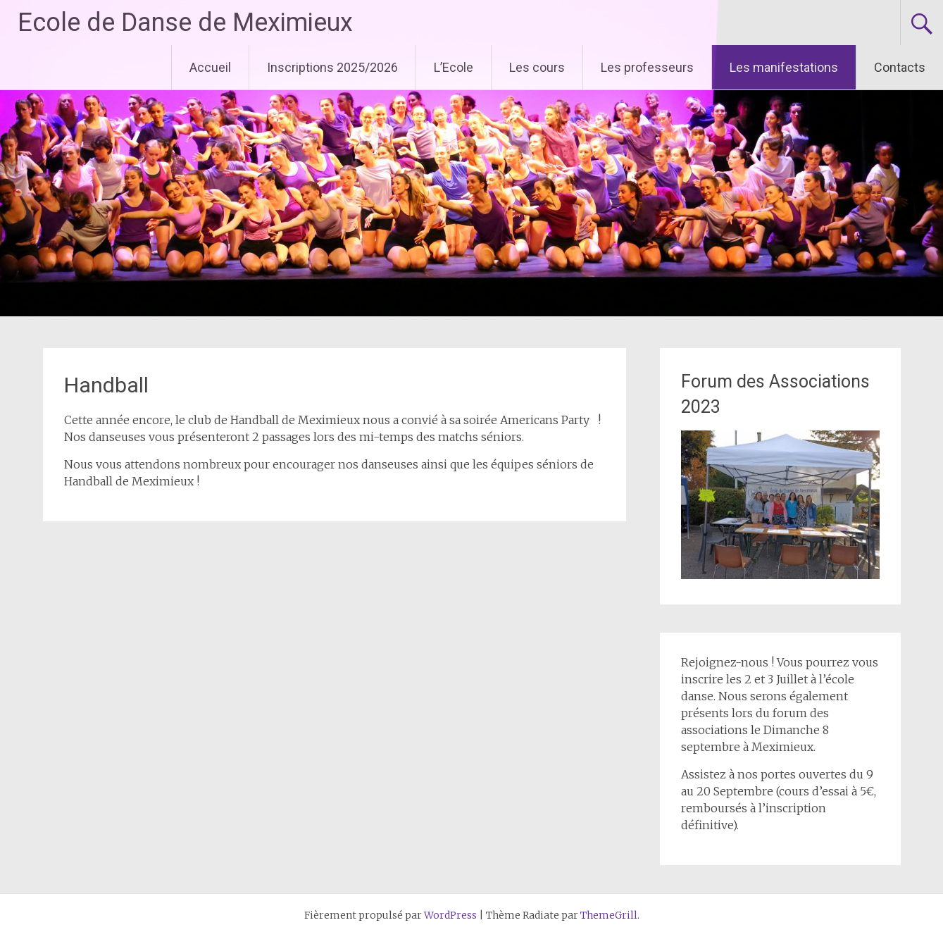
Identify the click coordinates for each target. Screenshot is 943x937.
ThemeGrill (608, 915)
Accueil (210, 67)
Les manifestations (784, 67)
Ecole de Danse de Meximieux (185, 22)
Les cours (537, 67)
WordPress (450, 915)
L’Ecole (453, 67)
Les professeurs (647, 67)
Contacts (899, 67)
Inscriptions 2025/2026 (332, 67)
